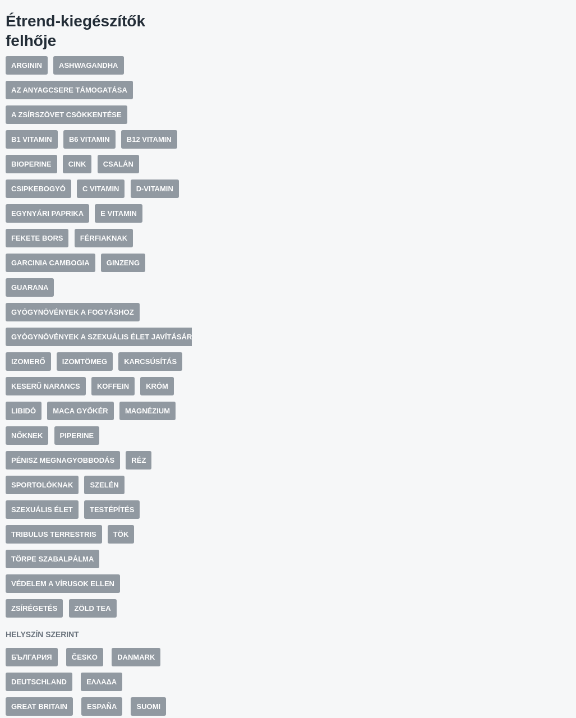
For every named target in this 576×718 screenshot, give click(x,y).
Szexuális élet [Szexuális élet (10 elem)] (42, 509)
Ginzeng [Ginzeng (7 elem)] (123, 263)
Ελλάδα (101, 682)
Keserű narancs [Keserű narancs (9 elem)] (45, 386)
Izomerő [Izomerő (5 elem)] (28, 361)
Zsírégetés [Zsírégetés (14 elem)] (34, 608)
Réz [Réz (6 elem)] (138, 460)
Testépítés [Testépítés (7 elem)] (112, 509)
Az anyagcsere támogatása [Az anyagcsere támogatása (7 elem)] (69, 90)
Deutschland (39, 682)
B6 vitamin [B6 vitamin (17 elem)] (89, 139)
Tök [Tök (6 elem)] (120, 534)
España (102, 706)
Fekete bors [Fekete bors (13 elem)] (37, 238)
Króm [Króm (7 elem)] (157, 386)
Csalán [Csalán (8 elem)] (118, 164)
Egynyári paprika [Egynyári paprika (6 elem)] (47, 213)
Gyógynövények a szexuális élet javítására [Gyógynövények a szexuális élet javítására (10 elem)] (104, 337)
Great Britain (39, 706)
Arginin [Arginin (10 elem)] (26, 65)
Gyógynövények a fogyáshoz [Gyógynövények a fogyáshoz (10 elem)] (72, 312)
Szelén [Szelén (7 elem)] (104, 485)
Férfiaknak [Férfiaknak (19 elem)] (104, 238)
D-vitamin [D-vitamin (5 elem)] (154, 189)
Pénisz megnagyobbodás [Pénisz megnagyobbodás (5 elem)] (62, 460)
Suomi (148, 706)
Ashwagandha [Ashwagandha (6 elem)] (88, 65)
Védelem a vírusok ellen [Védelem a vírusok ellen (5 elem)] (62, 583)
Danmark (136, 657)
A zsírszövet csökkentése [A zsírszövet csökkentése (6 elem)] (66, 115)
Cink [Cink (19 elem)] (77, 164)
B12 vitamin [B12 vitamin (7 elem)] (149, 139)
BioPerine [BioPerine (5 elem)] (31, 164)
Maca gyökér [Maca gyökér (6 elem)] (80, 411)
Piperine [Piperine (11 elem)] (77, 435)
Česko (85, 657)
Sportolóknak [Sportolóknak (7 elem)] (42, 485)
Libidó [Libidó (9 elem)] (23, 411)
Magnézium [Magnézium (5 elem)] (147, 411)
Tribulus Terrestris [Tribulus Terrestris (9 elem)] (53, 534)
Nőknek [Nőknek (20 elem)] (27, 435)
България (31, 657)
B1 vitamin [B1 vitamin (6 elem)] (31, 139)
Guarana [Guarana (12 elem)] (29, 287)
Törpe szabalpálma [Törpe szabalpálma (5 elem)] (52, 559)
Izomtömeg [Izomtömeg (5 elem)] (84, 361)
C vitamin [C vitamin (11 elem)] (100, 189)
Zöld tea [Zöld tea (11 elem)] (93, 608)
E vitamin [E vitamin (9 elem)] (118, 213)
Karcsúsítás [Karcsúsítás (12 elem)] (150, 361)
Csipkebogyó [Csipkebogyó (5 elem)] (38, 189)
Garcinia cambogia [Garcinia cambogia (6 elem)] (50, 263)
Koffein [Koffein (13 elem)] (113, 386)
